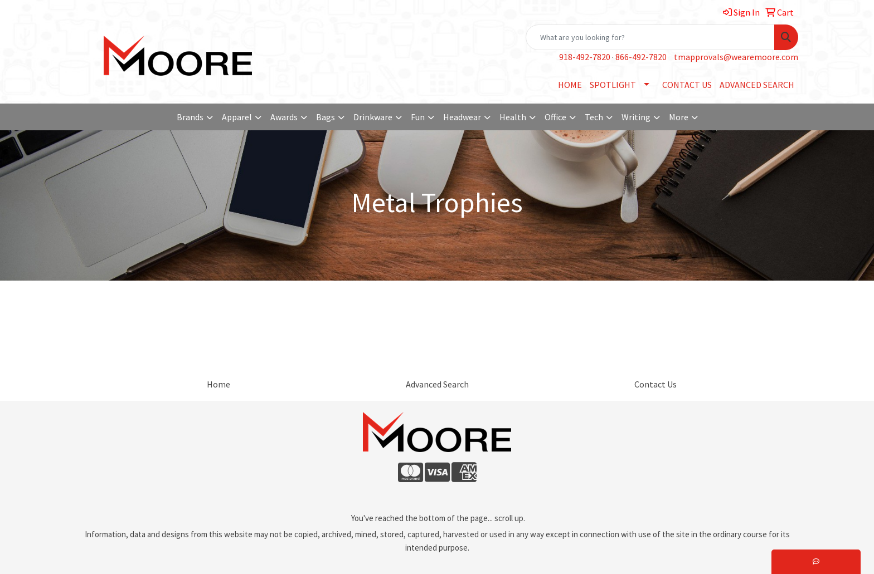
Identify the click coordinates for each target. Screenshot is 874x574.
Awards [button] (284, 116)
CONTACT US (687, 84)
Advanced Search (437, 384)
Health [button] (512, 116)
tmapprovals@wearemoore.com (736, 56)
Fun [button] (418, 116)
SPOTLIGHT (613, 84)
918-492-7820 (584, 56)
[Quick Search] (650, 37)
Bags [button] (325, 116)
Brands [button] (190, 116)
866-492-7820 (641, 56)
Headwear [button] (462, 116)
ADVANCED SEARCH (757, 84)
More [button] (678, 116)
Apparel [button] (237, 116)
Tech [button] (594, 116)
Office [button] (555, 116)
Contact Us (655, 384)
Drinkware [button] (372, 116)
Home (218, 384)
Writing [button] (635, 116)
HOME (570, 84)
